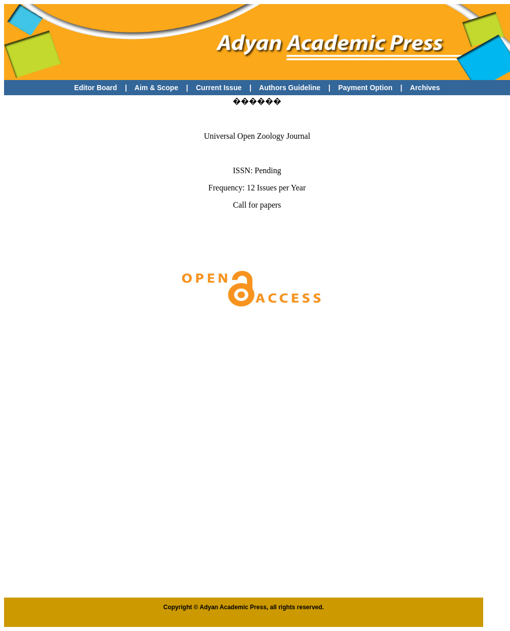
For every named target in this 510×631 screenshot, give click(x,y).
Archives (425, 88)
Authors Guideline (289, 88)
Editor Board (95, 88)
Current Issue (219, 88)
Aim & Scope (156, 88)
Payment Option (365, 88)
